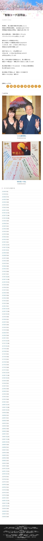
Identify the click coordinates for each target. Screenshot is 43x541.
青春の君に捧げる (26, 531)
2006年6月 (4, 516)
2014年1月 (4, 274)
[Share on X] (7, 86)
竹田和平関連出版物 (9, 536)
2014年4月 (4, 266)
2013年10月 (4, 282)
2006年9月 (4, 508)
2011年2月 (4, 367)
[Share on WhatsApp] (39, 86)
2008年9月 (4, 444)
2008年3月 (4, 460)
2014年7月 (4, 258)
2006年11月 (4, 503)
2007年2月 (4, 495)
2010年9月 (4, 380)
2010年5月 (4, 391)
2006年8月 (4, 511)
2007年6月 (4, 484)
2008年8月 (4, 447)
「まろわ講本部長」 (21, 136)
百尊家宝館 (25, 535)
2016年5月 (4, 199)
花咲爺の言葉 (21, 526)
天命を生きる (22, 531)
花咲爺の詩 (21, 530)
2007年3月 (4, 492)
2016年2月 (4, 207)
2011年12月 (4, 340)
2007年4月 (4, 490)
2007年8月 (4, 479)
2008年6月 (4, 452)
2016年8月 (4, 194)
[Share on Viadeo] (35, 86)
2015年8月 (4, 223)
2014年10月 (4, 250)
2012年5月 (4, 327)
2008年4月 (4, 458)
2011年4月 (4, 362)
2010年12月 (4, 372)
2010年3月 (4, 396)
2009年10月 (4, 410)
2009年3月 (4, 428)
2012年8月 (4, 319)
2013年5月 (4, 295)
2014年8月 (4, 255)
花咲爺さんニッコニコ (9, 531)
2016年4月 (4, 202)
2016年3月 (4, 204)
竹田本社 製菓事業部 (21, 537)
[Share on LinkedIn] (18, 86)
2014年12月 (4, 244)
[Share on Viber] (21, 86)
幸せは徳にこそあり (19, 528)
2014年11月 (4, 247)
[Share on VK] (25, 86)
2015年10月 (4, 218)
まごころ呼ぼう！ (6, 534)
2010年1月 (4, 402)
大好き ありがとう (6, 531)
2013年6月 (4, 292)
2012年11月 (4, 311)
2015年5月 (4, 231)
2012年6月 (4, 324)
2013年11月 (4, 279)
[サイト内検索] (39, 12)
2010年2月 (4, 399)
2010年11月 (4, 375)
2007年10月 (4, 474)
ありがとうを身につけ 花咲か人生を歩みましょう (13, 528)
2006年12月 (4, 500)
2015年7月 (4, 226)
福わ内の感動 (8, 535)
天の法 (18, 531)
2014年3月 (4, 268)
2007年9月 (4, 476)
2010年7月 (4, 386)
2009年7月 (4, 418)
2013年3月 (4, 300)
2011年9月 (4, 348)
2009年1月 (4, 434)
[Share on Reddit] (28, 86)
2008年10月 (4, 442)
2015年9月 (4, 220)
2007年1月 (4, 498)
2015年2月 (4, 239)
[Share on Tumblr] (32, 86)
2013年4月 (4, 298)
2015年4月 (4, 234)
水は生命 (13, 531)
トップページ (17, 526)
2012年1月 (4, 338)
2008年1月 (4, 466)
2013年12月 (4, 276)
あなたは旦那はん (30, 531)
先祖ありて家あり (34, 531)
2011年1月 (4, 370)
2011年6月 (4, 356)
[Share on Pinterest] (14, 86)
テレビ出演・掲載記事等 (19, 536)
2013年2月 (4, 303)
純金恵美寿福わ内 (14, 534)
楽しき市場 (11, 532)
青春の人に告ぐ (20, 527)
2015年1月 (4, 242)
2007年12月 (4, 468)
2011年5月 (4, 359)
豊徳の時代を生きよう (30, 532)
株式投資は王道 (22, 532)
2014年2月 (4, 271)
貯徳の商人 (25, 528)
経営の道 (16, 532)
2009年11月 (4, 407)
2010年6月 (4, 388)
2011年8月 (4, 351)
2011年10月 (4, 346)
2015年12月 (4, 212)
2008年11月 (4, 439)
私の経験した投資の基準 (33, 528)
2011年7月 (4, 354)
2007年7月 (4, 481)
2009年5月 (4, 423)
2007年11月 (4, 471)
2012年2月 (4, 335)
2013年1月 (4, 306)
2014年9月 (4, 252)
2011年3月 (4, 364)
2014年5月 (4, 263)
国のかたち (37, 531)
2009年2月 (4, 431)
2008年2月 (4, 463)
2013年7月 (4, 290)
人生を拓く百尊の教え (33, 535)
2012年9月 (4, 316)
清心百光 (20, 535)
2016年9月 (4, 191)
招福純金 (21, 534)
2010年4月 (4, 394)
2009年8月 (4, 415)
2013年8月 (4, 287)
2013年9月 (4, 284)
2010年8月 (4, 383)
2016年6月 (4, 196)
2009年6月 (4, 420)
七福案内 (37, 534)
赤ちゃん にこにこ (17, 531)
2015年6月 (4, 228)
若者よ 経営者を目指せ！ (10, 527)
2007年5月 (4, 487)
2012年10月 (4, 314)
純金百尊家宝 (27, 536)
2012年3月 (4, 332)
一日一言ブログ (24, 526)
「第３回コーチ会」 (21, 181)
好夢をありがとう (27, 527)
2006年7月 (4, 513)
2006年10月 (4, 506)
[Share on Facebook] (11, 86)
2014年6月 (4, 260)
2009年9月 (4, 412)
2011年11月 (4, 343)
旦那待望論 (34, 527)
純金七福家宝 (14, 535)
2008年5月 (4, 455)
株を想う (25, 528)
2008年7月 (4, 450)
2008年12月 (4, 436)
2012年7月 (4, 322)
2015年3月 (4, 236)
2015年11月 (4, 215)
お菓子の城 (34, 536)
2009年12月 (4, 404)
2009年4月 (4, 426)
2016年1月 (4, 210)
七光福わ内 (32, 534)
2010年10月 (4, 378)
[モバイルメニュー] (3, 11)
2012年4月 (4, 330)
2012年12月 (4, 308)
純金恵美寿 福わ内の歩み (24, 534)
